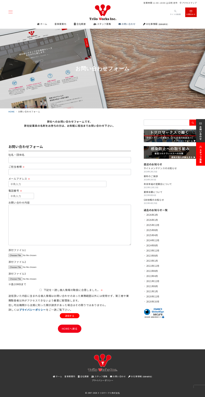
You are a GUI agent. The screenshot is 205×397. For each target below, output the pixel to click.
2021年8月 (152, 286)
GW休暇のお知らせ (154, 199)
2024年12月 (152, 240)
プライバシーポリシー (32, 310)
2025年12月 (152, 225)
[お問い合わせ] (200, 130)
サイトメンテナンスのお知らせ (160, 168)
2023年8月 (152, 255)
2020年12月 (152, 296)
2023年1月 (152, 260)
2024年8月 (152, 245)
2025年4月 (152, 235)
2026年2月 (152, 214)
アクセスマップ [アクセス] (188, 2)
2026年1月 (152, 219)
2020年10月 (152, 301)
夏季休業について (153, 192)
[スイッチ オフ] (175, 12)
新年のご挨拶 (151, 176)
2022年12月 (152, 265)
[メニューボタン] (10, 12)
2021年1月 (152, 291)
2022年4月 (152, 276)
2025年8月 (152, 230)
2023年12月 (152, 250)
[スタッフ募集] (200, 154)
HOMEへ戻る (70, 329)
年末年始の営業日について (158, 184)
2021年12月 (152, 281)
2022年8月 (152, 270)
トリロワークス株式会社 (109, 393)
